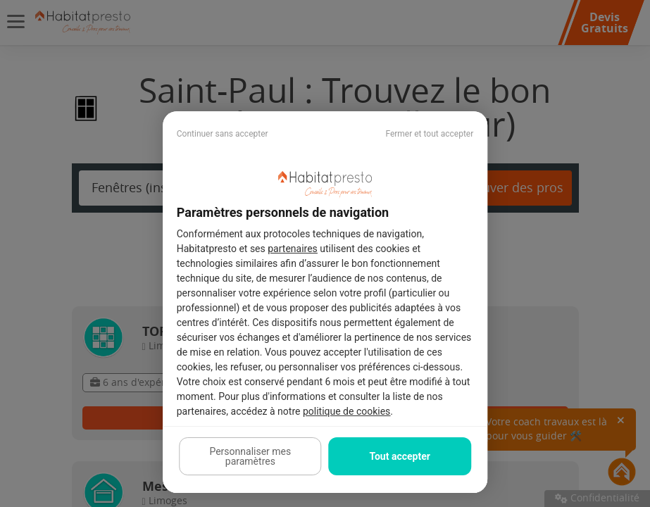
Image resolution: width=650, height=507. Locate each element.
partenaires (293, 248)
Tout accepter (399, 456)
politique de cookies (346, 411)
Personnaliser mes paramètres (250, 456)
